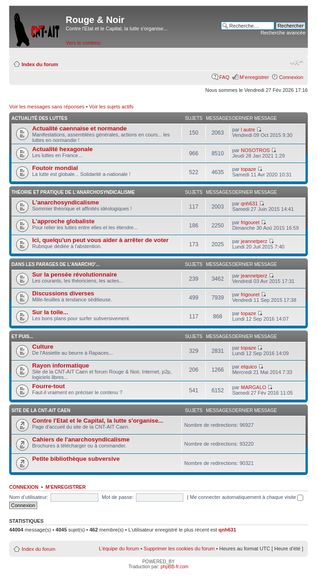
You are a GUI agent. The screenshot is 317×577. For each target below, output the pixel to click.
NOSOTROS (255, 150)
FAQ (224, 77)
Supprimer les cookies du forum (179, 548)
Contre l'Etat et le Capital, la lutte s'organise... (97, 420)
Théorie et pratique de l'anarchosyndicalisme (73, 192)
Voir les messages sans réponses (47, 106)
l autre (248, 129)
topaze (248, 169)
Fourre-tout (48, 386)
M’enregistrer (254, 77)
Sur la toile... (50, 312)
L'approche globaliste (63, 221)
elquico (249, 366)
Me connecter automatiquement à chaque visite (246, 497)
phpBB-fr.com (175, 566)
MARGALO (253, 387)
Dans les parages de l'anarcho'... (55, 264)
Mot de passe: (118, 497)
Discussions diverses (63, 293)
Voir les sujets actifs (111, 106)
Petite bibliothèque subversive (76, 458)
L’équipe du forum (119, 548)
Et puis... (22, 336)
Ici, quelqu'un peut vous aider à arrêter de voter (100, 240)
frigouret (250, 222)
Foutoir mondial (55, 167)
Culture (42, 346)
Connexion (291, 77)
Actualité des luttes (39, 118)
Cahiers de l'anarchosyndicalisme (81, 439)
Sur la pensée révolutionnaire (74, 274)
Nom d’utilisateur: (28, 497)
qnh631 (249, 203)
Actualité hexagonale (62, 149)
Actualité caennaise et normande (79, 128)
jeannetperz (254, 241)
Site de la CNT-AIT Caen (40, 410)
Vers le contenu (83, 42)
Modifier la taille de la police (296, 62)
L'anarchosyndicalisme (65, 202)
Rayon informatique (60, 365)
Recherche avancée (283, 32)
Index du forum (40, 64)
